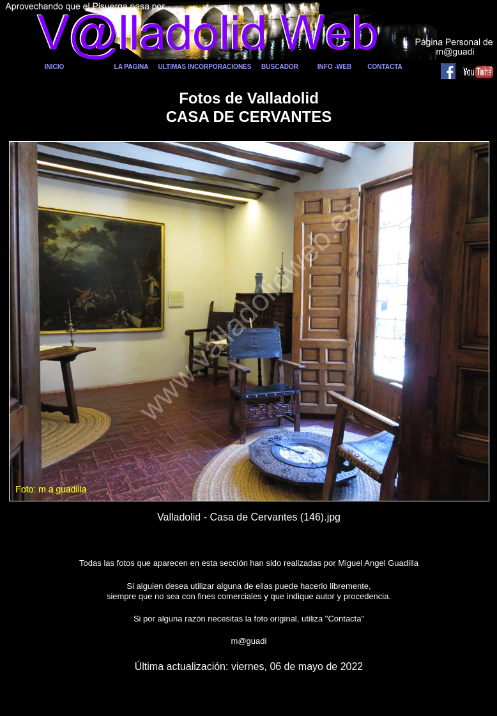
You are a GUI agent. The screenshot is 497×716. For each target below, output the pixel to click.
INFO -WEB (334, 66)
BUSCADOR (279, 66)
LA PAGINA (131, 66)
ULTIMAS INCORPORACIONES (205, 66)
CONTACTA (384, 66)
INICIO (55, 66)
